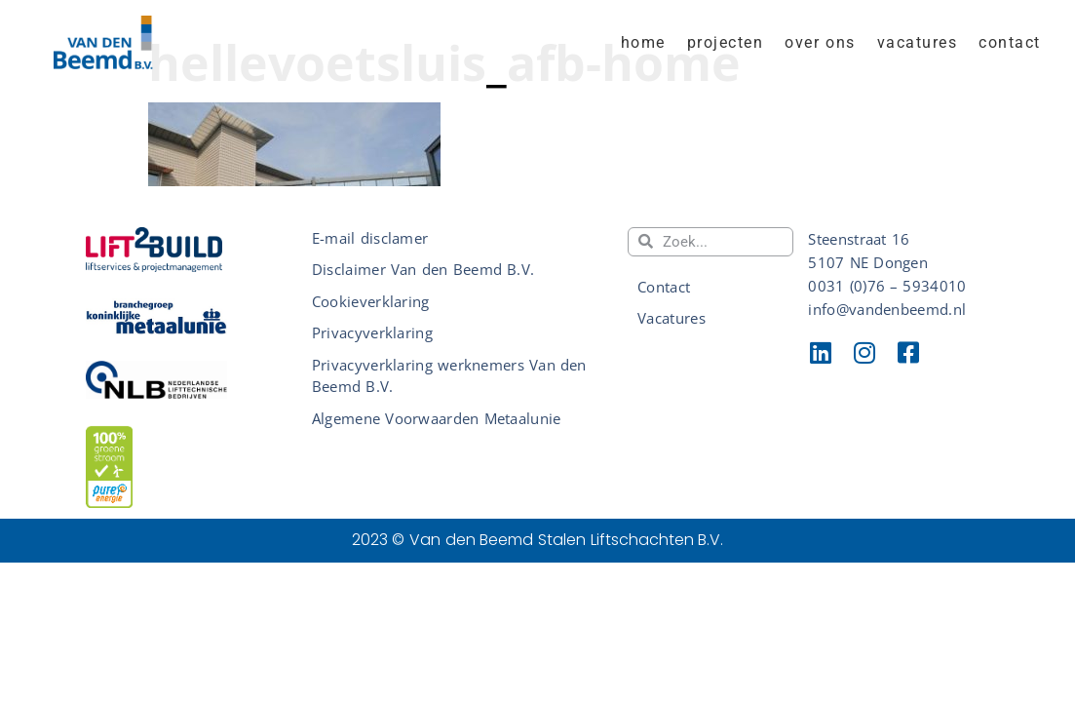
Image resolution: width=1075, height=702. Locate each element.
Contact (1010, 42)
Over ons (820, 42)
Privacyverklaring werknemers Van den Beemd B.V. (449, 376)
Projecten (725, 42)
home (643, 42)
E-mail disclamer (370, 238)
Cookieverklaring (371, 301)
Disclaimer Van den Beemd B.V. (423, 269)
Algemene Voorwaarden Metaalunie (436, 418)
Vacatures (917, 42)
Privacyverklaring (372, 332)
